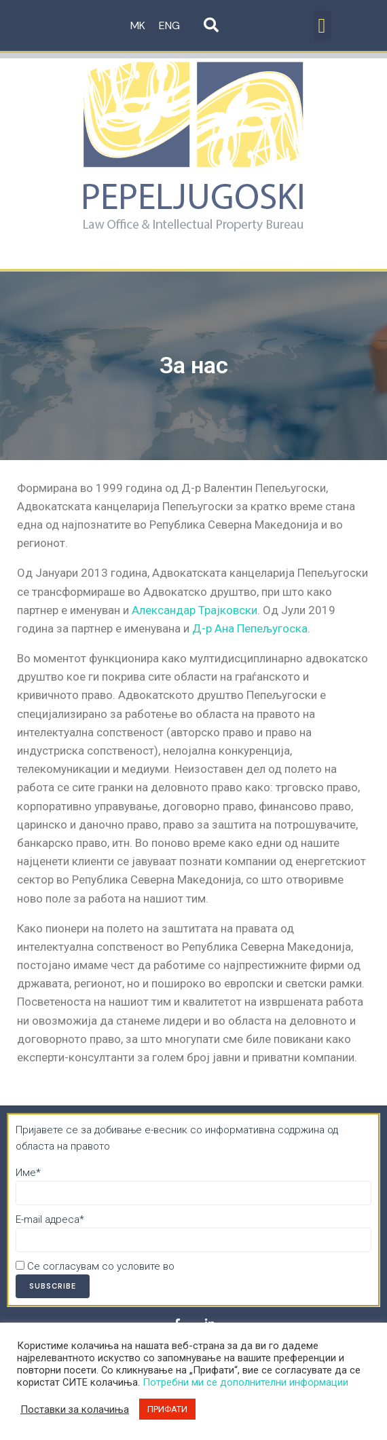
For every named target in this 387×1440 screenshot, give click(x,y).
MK (137, 25)
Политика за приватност (235, 1266)
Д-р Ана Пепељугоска (250, 628)
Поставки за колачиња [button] (74, 1409)
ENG (169, 25)
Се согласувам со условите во (154, 1266)
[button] (322, 25)
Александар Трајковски (194, 610)
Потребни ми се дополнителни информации (245, 1382)
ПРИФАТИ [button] (167, 1409)
